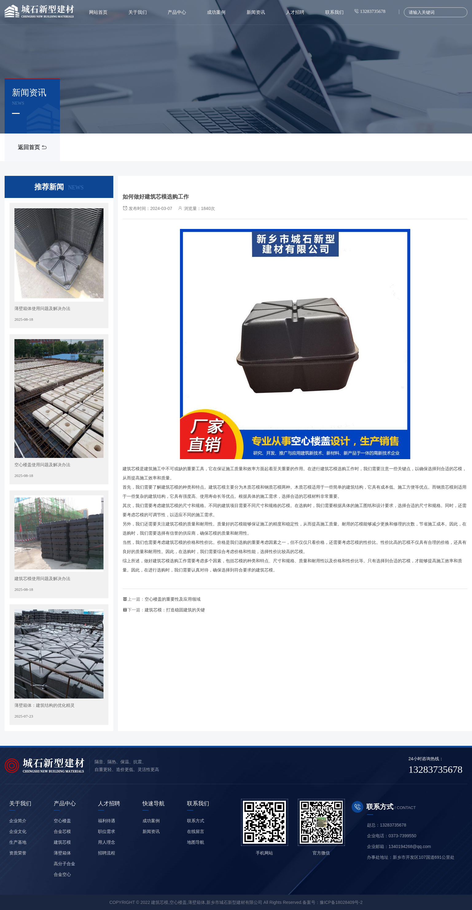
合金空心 (62, 874)
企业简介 (17, 820)
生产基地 (17, 842)
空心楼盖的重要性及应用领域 (173, 599)
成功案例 (151, 820)
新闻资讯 (151, 831)
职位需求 (106, 831)
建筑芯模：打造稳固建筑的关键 (175, 609)
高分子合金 (64, 863)
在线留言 (195, 831)
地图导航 (195, 842)
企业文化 (17, 831)
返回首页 (32, 147)
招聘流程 (106, 852)
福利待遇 (106, 820)
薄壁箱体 (62, 852)
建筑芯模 (62, 842)
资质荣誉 (17, 852)
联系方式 (195, 820)
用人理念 (106, 842)
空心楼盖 (62, 820)
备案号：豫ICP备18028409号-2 (332, 902)
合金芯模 (62, 831)
